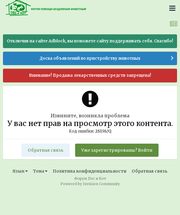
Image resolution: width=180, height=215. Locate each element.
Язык (20, 171)
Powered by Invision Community (90, 184)
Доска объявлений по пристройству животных (90, 58)
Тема (40, 171)
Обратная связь (45, 150)
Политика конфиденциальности (89, 171)
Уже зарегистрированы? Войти (116, 150)
